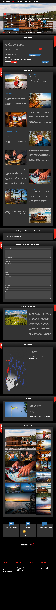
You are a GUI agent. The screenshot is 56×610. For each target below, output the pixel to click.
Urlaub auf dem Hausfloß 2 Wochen (16, 236)
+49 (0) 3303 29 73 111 (49, 1)
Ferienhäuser (19, 568)
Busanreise (17, 59)
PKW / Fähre (22, 59)
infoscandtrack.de (9, 571)
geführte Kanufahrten (20, 569)
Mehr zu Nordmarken (33, 358)
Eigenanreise (28, 59)
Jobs (37, 1)
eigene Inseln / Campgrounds (21, 567)
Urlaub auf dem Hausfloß (21, 570)
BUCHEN (14, 62)
